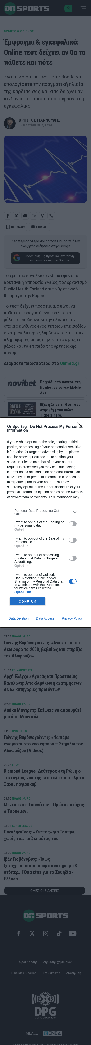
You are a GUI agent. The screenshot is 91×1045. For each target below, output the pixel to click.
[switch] (73, 523)
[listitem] (45, 512)
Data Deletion (19, 618)
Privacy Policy (72, 618)
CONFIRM (27, 601)
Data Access (45, 618)
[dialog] (45, 522)
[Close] (81, 426)
